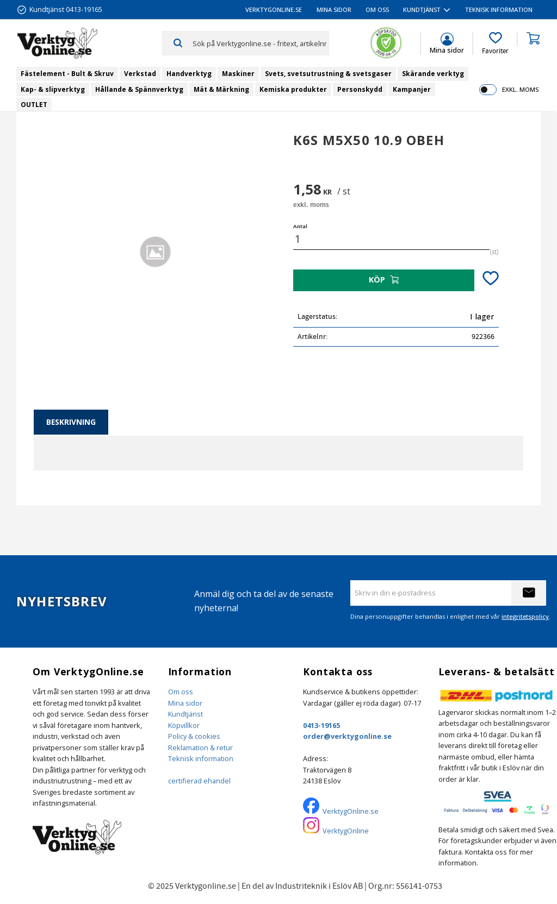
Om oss (180, 691)
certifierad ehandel (199, 781)
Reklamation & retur (200, 747)
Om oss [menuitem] (377, 9)
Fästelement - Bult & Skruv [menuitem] (67, 73)
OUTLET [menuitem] (34, 104)
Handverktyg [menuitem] (189, 73)
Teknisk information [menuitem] (499, 9)
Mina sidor (185, 703)
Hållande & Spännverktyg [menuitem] (139, 89)
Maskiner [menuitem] (238, 73)
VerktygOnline (346, 831)
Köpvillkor (184, 725)
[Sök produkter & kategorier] (261, 43)
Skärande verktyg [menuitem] (433, 73)
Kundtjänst (185, 714)
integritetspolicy (525, 616)
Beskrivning (71, 422)
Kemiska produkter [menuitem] (293, 89)
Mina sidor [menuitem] (334, 9)
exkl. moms (520, 89)
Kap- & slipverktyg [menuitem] (53, 89)
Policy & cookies (194, 736)
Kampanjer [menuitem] (412, 89)
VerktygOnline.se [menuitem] (273, 9)
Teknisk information (200, 758)
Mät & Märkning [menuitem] (221, 89)
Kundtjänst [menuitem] (422, 9)
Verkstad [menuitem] (140, 73)
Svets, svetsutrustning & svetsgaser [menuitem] (328, 73)
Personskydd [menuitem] (359, 89)
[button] (495, 43)
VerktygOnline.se (351, 811)
